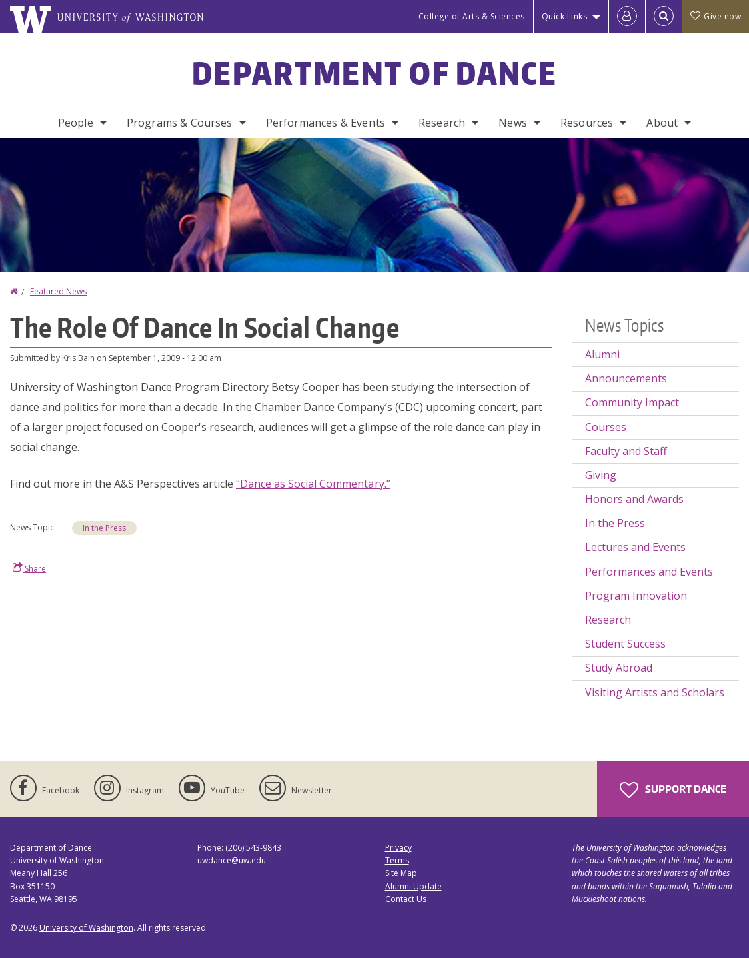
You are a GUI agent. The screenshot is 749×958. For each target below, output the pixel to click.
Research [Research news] (608, 619)
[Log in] (627, 16)
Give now (715, 16)
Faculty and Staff (626, 451)
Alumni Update (413, 886)
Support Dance (673, 790)
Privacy (398, 847)
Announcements (626, 378)
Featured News (58, 291)
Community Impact (632, 402)
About (662, 122)
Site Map (401, 873)
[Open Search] (664, 16)
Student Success (625, 643)
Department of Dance (374, 72)
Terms (397, 860)
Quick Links (565, 16)
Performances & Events (325, 122)
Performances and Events (649, 571)
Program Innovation (636, 595)
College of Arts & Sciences (471, 16)
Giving (600, 475)
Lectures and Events (635, 547)
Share (29, 568)
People (75, 122)
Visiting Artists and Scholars (654, 692)
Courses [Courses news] (605, 427)
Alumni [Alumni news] (602, 354)
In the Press (104, 528)
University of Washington (86, 927)
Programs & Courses (180, 122)
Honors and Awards (634, 499)
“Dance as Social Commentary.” (313, 483)
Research (441, 122)
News (512, 122)
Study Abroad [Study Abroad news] (618, 667)
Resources (586, 122)
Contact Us (405, 899)
